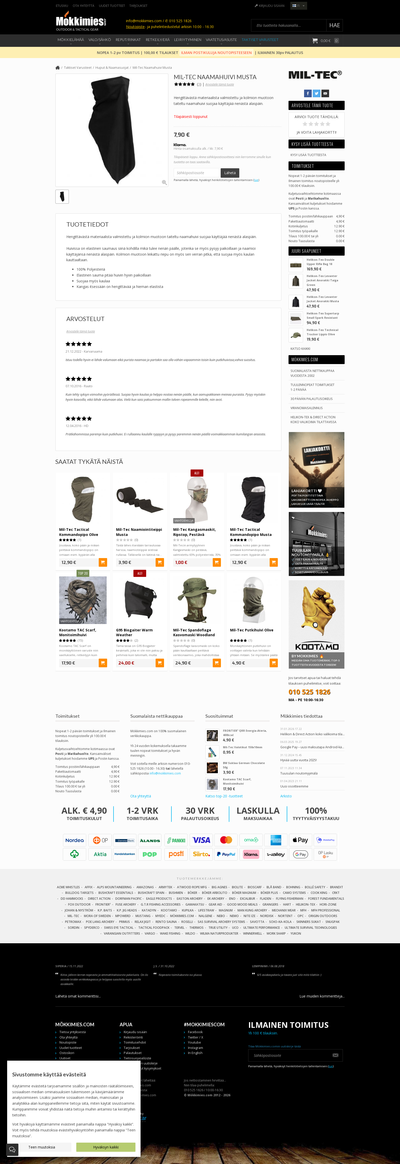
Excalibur (247, 898)
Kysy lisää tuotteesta (308, 155)
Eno (232, 898)
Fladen (265, 898)
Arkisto (286, 796)
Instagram (195, 1048)
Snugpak (333, 922)
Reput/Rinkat (128, 39)
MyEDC (160, 916)
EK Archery (215, 898)
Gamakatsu (194, 904)
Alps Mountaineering (114, 887)
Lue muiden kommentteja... (322, 996)
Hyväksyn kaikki (106, 1147)
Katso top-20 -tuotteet (224, 796)
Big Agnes (219, 887)
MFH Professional (325, 910)
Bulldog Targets (79, 893)
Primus (124, 922)
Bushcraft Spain (151, 893)
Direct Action (99, 898)
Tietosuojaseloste (137, 1058)
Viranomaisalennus (307, 408)
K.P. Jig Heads (127, 910)
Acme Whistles (68, 887)
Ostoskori (66, 1053)
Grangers (270, 904)
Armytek (165, 887)
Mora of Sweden (97, 916)
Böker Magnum (244, 893)
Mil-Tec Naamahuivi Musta (152, 67)
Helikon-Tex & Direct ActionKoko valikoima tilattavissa (313, 419)
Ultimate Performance (261, 927)
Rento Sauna (166, 922)
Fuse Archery (126, 904)
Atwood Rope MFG (192, 887)
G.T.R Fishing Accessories (161, 904)
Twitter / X (195, 1037)
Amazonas (145, 887)
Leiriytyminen (187, 39)
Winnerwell (252, 933)
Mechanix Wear (284, 910)
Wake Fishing (170, 933)
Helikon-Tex (305, 904)
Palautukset (133, 1053)
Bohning (293, 887)
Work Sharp (276, 933)
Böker (192, 893)
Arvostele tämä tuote (219, 84)
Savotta (257, 922)
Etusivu (62, 6)
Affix (88, 887)
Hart (287, 904)
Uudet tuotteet (112, 6)
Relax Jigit (143, 922)
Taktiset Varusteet (260, 39)
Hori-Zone (328, 904)
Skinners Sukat (308, 922)
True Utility (218, 927)
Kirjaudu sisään (271, 6)
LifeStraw (206, 910)
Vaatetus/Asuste (221, 39)
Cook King (319, 893)
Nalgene (205, 916)
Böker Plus (269, 893)
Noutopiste (135, 26)
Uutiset (64, 1058)
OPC (300, 916)
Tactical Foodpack (153, 927)
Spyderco (91, 927)
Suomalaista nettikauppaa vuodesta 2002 (312, 373)
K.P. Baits (105, 910)
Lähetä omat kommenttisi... (78, 996)
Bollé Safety (315, 887)
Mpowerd (123, 916)
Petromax (73, 922)
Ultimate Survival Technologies (311, 927)
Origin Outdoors (322, 916)
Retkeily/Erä (158, 39)
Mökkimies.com (182, 916)
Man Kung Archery (252, 910)
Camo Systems (294, 893)
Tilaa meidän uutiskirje (141, 1063)
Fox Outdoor (79, 904)
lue (256, 180)
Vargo (150, 933)
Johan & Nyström (79, 910)
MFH (303, 910)
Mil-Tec (73, 916)
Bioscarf (255, 887)
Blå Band (274, 887)
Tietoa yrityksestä (72, 1032)
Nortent (285, 916)
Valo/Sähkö (100, 39)
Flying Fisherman (289, 898)
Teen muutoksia (41, 1147)
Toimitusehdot (135, 1042)
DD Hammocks (72, 898)
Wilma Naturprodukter (219, 933)
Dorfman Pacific (128, 898)
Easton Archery (190, 898)
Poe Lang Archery (100, 922)
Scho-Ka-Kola (280, 922)
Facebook (195, 1032)
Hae (334, 25)
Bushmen (176, 893)
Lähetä (230, 172)
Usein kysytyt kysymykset (142, 1068)
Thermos (196, 927)
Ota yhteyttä (83, 6)
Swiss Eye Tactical (118, 927)
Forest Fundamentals (326, 898)
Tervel (179, 927)
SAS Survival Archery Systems (221, 922)
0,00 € (329, 40)
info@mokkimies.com (165, 773)
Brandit (336, 887)
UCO (235, 927)
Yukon (296, 933)
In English (195, 1053)
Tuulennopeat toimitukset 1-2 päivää (312, 387)
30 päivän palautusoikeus (312, 399)
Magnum (226, 910)
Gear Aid (215, 904)
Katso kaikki (300, 349)
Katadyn (149, 910)
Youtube (194, 1042)
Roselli (187, 922)
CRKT (336, 893)
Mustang (143, 916)
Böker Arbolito (214, 893)
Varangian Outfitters (122, 933)
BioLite (237, 887)
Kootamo (169, 910)
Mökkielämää (71, 39)
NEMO (234, 916)
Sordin (73, 927)
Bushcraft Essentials (115, 893)
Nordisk (266, 916)
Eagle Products (159, 898)
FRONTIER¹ (103, 904)
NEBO (221, 916)
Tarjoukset (138, 6)
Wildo (190, 933)
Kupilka (188, 910)
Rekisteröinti (133, 1037)
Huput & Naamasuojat (112, 67)
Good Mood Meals (242, 904)
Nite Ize (249, 916)
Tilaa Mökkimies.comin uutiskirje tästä (274, 1046)
